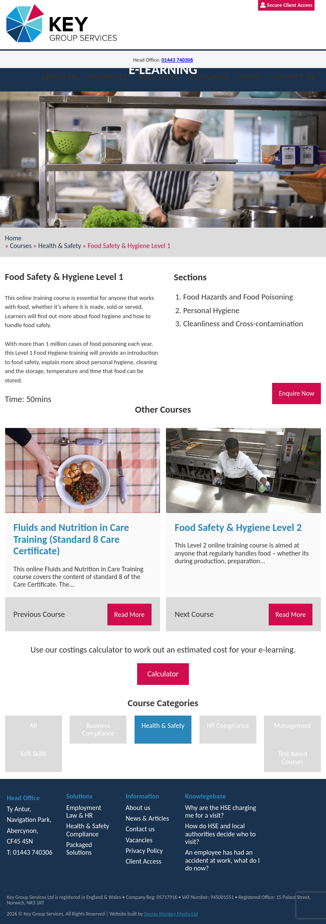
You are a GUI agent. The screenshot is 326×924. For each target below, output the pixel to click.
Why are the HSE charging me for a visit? (220, 811)
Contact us (293, 77)
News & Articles (147, 818)
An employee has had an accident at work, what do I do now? (222, 860)
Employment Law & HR (83, 811)
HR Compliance (228, 726)
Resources (209, 77)
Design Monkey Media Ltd (171, 914)
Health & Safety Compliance (87, 830)
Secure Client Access (286, 5)
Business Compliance (98, 729)
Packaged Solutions (79, 848)
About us (59, 77)
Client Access (143, 861)
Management (292, 726)
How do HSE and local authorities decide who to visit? (220, 834)
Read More (129, 614)
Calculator (163, 674)
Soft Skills (33, 754)
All (33, 726)
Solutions (158, 77)
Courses (20, 246)
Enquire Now (297, 393)
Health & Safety (59, 246)
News (250, 77)
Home (13, 238)
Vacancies (107, 77)
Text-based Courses (293, 757)
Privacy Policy (144, 851)
